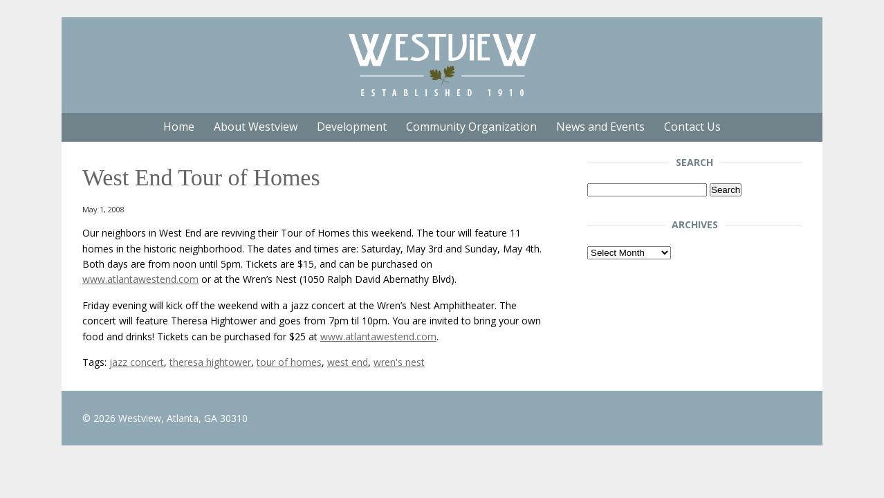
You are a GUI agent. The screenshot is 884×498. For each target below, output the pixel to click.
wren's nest (399, 362)
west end (347, 362)
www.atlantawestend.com (140, 279)
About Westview (255, 126)
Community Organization (471, 126)
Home (178, 126)
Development (352, 126)
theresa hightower (210, 362)
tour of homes (289, 362)
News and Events (600, 126)
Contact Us (692, 126)
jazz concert (136, 362)
